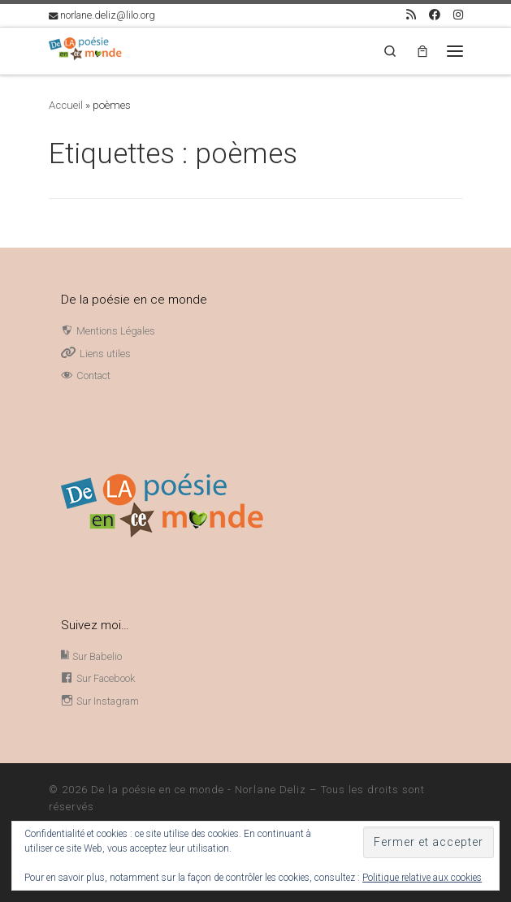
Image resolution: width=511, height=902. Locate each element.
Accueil (66, 105)
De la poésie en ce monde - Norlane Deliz (198, 789)
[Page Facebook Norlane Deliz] (434, 15)
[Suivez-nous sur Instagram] (458, 15)
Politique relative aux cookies (422, 877)
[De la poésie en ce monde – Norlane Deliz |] (85, 49)
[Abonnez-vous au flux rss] (411, 15)
